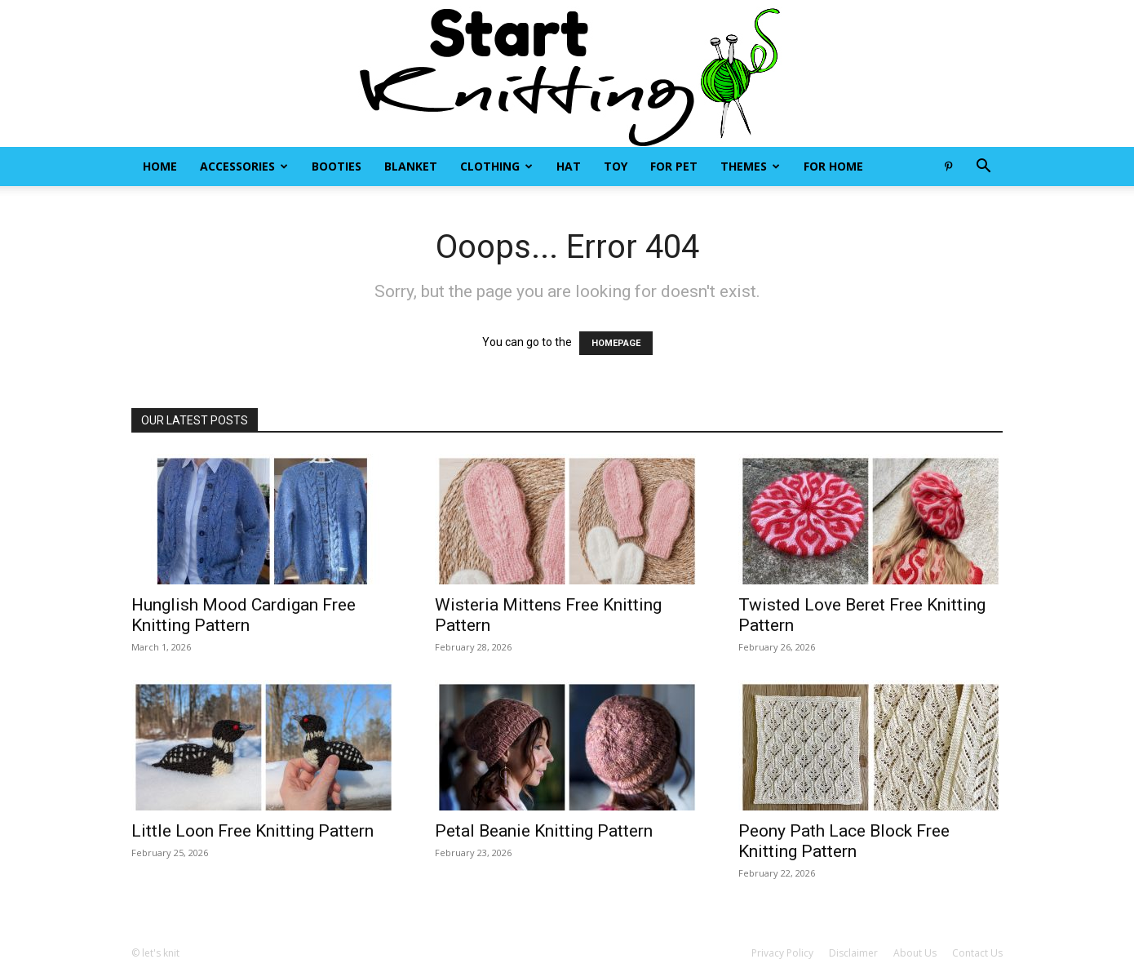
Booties (336, 166)
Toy (615, 166)
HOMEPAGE (615, 343)
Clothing (496, 166)
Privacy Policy (782, 953)
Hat (568, 166)
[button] (983, 167)
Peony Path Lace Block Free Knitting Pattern (844, 841)
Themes (750, 166)
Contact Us (977, 953)
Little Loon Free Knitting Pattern (252, 831)
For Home (833, 166)
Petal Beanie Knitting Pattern (544, 831)
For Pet (674, 166)
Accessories (244, 166)
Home (160, 166)
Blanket (410, 166)
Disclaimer (853, 953)
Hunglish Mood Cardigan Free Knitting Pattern (243, 615)
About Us (915, 953)
